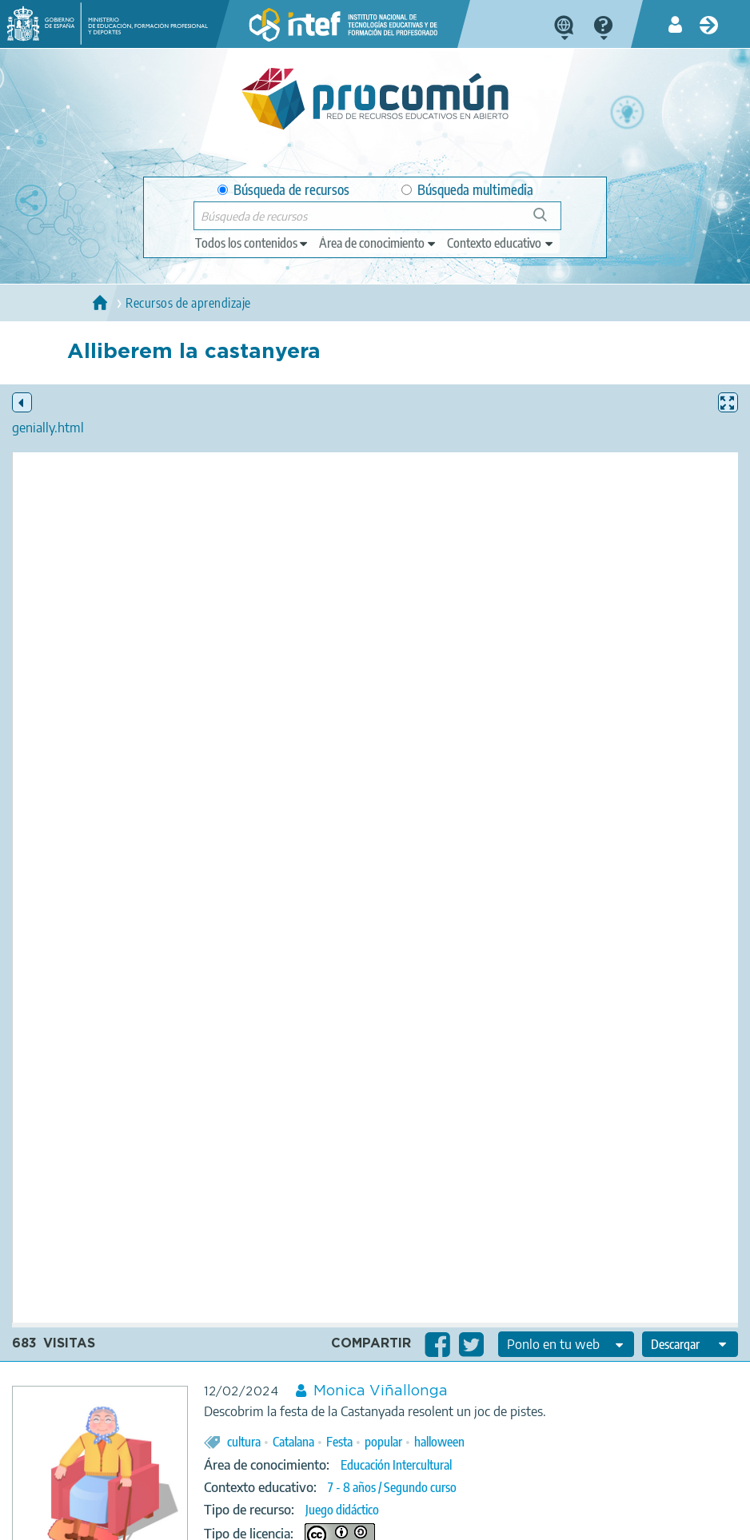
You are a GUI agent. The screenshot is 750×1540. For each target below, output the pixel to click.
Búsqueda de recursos (283, 189)
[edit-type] (252, 243)
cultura (244, 1442)
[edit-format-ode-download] (690, 1344)
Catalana (293, 1442)
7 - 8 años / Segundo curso (392, 1487)
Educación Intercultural (396, 1465)
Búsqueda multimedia (467, 189)
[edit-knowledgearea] (378, 243)
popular (383, 1442)
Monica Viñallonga (380, 1391)
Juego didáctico (342, 1510)
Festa (339, 1442)
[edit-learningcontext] (501, 243)
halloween (439, 1442)
